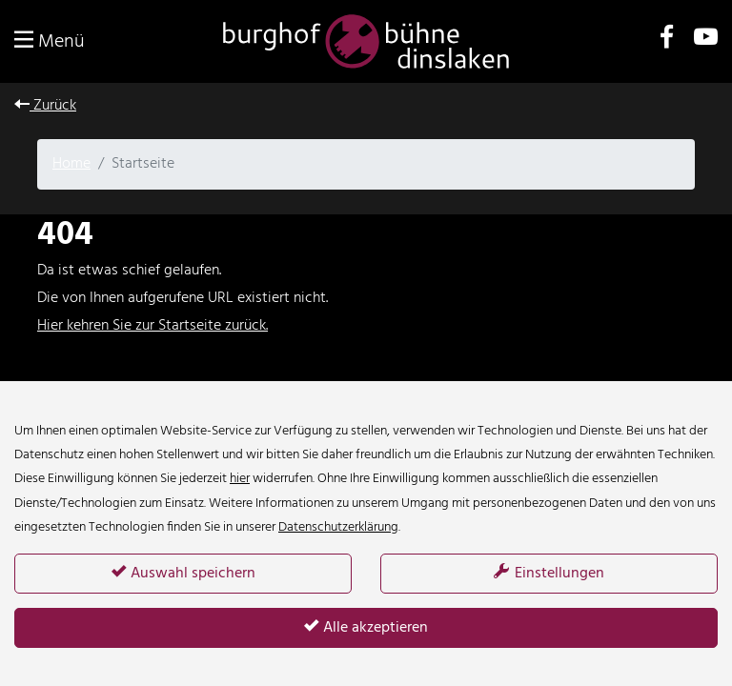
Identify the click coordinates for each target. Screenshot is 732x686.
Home (71, 163)
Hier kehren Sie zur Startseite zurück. (152, 325)
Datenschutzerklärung (338, 527)
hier (240, 479)
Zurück (45, 105)
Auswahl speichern (183, 573)
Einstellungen (549, 573)
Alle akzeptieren (366, 627)
